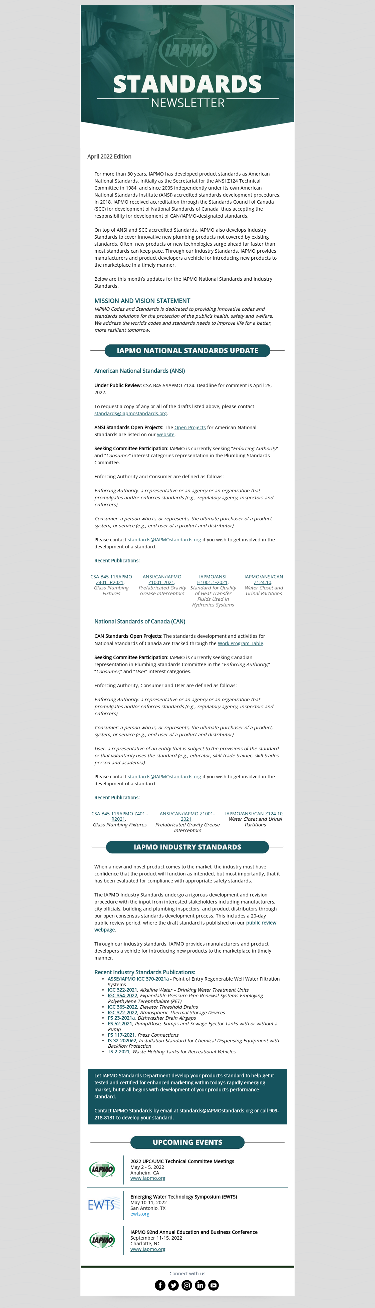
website (165, 434)
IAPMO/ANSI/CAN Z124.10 (264, 579)
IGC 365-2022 (122, 1007)
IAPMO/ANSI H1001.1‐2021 (212, 579)
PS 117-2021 (121, 1035)
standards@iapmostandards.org (130, 413)
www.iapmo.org (147, 1178)
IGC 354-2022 (122, 995)
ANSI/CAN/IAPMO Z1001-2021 (162, 579)
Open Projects (190, 427)
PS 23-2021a (121, 1018)
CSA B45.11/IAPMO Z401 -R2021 (111, 579)
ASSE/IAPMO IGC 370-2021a (138, 979)
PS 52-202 (118, 1023)
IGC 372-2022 (122, 1012)
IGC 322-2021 (122, 990)
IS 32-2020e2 (122, 1040)
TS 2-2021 (118, 1051)
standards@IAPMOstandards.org (164, 539)
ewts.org (139, 1214)
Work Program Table (240, 643)
